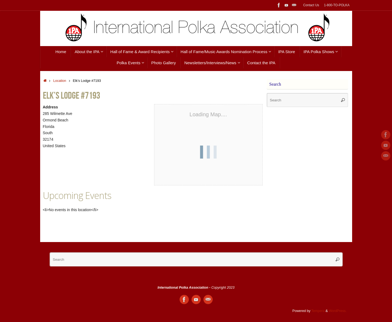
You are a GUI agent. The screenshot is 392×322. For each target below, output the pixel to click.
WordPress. (338, 311)
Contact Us (311, 5)
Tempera (318, 311)
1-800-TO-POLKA (336, 5)
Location (59, 81)
